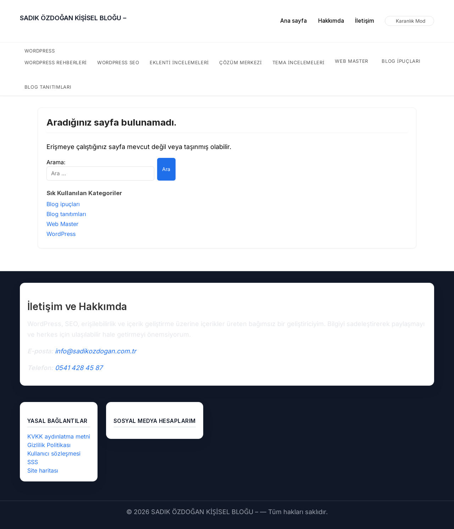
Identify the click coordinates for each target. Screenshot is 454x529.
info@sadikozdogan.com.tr (95, 351)
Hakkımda (331, 20)
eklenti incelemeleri (180, 62)
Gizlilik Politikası (48, 444)
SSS (32, 461)
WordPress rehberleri (55, 62)
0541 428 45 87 (78, 367)
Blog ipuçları (400, 61)
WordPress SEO (119, 62)
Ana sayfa (293, 20)
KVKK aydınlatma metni (58, 436)
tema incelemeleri (297, 62)
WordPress (40, 51)
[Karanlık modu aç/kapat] (409, 21)
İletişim (364, 20)
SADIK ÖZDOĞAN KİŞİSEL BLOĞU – (73, 18)
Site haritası (43, 470)
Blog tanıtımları (47, 87)
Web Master (350, 61)
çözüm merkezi (241, 62)
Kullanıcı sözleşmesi (54, 453)
